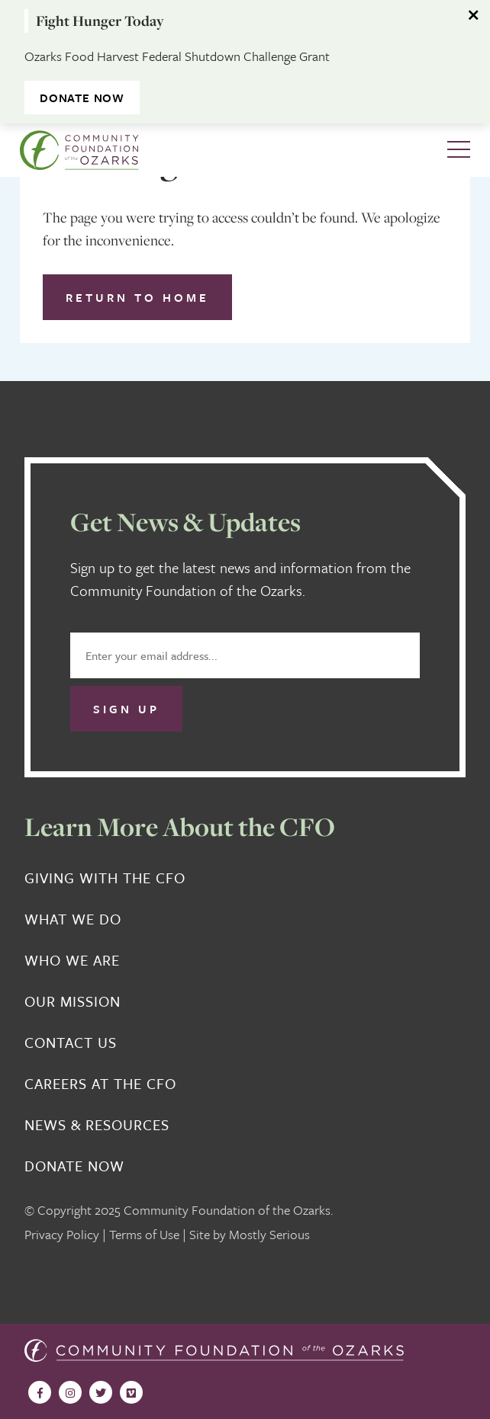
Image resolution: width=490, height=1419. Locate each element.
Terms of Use (144, 1234)
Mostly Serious (269, 1234)
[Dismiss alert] (474, 15)
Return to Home (137, 297)
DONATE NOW (82, 97)
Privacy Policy (61, 1234)
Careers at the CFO (100, 1084)
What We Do (72, 919)
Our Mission (72, 1001)
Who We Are (72, 960)
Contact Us (70, 1042)
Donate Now (74, 1166)
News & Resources (96, 1125)
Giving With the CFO (104, 878)
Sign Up (126, 708)
